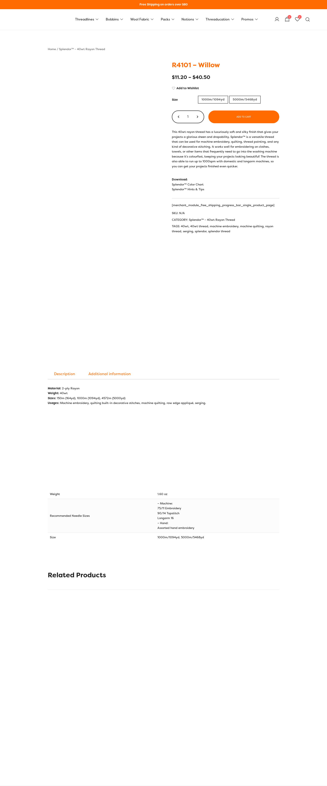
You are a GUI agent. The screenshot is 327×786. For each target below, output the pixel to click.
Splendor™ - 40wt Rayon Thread (82, 49)
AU (118, 703)
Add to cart (244, 116)
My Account (214, 734)
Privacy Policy (57, 748)
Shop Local (213, 755)
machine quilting (252, 226)
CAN (127, 703)
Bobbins (112, 19)
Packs (165, 19)
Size (175, 100)
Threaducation (218, 19)
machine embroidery (224, 226)
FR (109, 703)
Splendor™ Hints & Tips (188, 189)
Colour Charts (136, 741)
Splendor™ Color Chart (188, 184)
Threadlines (84, 19)
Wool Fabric (139, 19)
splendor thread (219, 231)
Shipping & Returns (61, 741)
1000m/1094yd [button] (213, 100)
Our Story (54, 734)
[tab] (64, 258)
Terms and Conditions (63, 755)
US (85, 703)
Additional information (109, 257)
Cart (209, 741)
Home (52, 49)
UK (94, 703)
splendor (200, 231)
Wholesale (213, 762)
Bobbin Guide (136, 748)
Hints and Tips (137, 734)
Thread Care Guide (140, 762)
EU (101, 703)
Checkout (212, 748)
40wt (185, 226)
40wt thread (199, 226)
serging (188, 231)
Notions (187, 19)
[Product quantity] (188, 117)
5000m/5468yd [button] (245, 100)
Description (64, 257)
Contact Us (55, 762)
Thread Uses (135, 755)
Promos (247, 19)
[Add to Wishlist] (225, 88)
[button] (179, 117)
